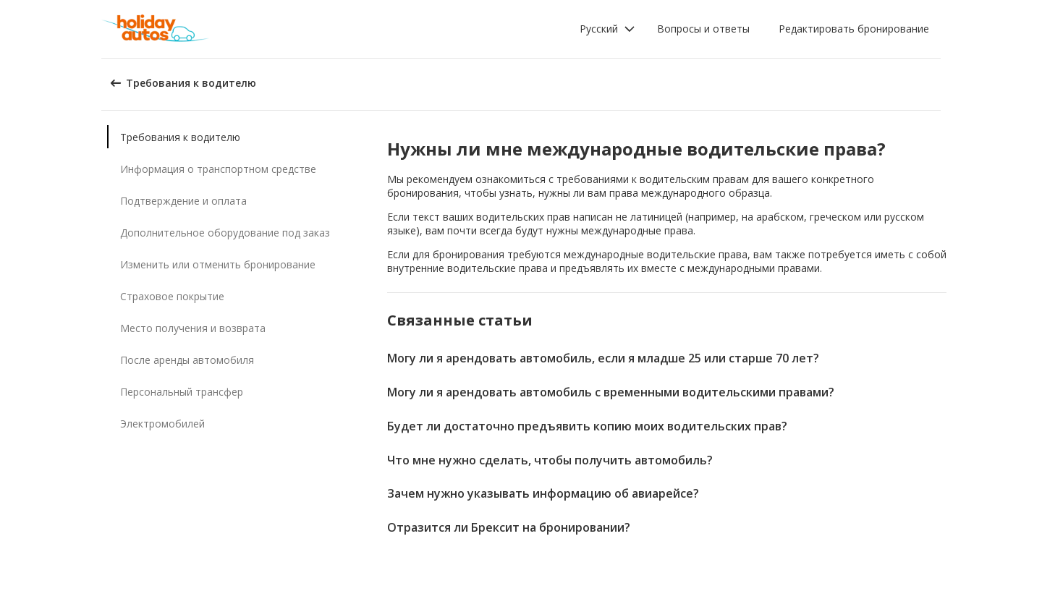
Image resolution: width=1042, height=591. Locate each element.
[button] (607, 28)
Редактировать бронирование (854, 28)
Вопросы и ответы (703, 28)
